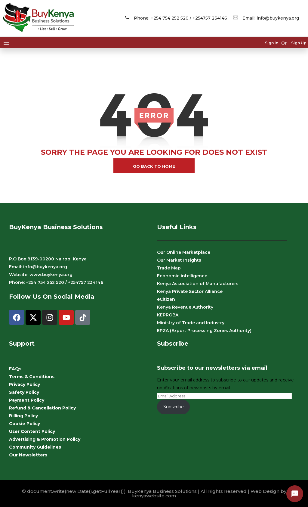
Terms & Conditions (31, 376)
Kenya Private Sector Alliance (190, 291)
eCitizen (166, 299)
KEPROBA (167, 315)
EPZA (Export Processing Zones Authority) (204, 330)
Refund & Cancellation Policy (42, 408)
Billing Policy (23, 415)
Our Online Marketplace (183, 252)
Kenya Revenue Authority (185, 307)
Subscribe (173, 406)
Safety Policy (24, 392)
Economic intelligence (182, 275)
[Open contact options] (294, 493)
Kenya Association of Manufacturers (198, 283)
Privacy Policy (24, 384)
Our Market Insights (179, 260)
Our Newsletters (28, 455)
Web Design (265, 491)
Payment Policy (26, 400)
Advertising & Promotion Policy (44, 439)
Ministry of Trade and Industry (190, 322)
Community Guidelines (35, 447)
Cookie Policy (24, 423)
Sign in (271, 43)
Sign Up (298, 43)
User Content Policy (32, 431)
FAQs (15, 369)
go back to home (154, 166)
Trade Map (169, 268)
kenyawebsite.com (154, 496)
